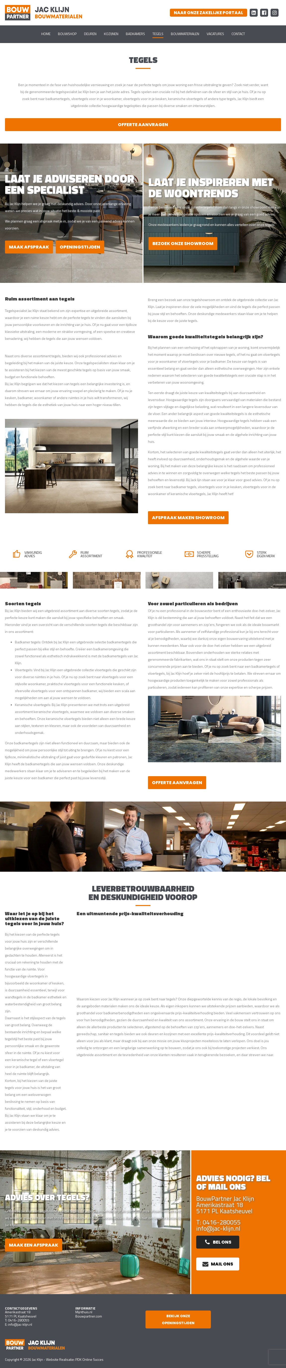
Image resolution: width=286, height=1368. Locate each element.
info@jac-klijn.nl (218, 1228)
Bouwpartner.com (88, 1316)
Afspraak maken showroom (188, 517)
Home (45, 33)
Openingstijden (80, 247)
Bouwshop (67, 33)
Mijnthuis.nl (83, 1312)
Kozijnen (111, 33)
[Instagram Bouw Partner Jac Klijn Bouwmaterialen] (275, 13)
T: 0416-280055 (218, 1222)
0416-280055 (18, 1320)
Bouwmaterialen (185, 33)
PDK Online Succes (89, 1359)
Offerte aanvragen (143, 124)
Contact (238, 33)
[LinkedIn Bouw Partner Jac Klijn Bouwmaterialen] (254, 13)
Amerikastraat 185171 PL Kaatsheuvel (20, 1314)
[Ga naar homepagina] (43, 12)
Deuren (90, 33)
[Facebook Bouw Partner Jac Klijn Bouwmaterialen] (264, 13)
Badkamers (135, 33)
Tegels (157, 33)
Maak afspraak (29, 247)
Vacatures (215, 33)
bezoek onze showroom (182, 243)
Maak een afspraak (33, 1245)
